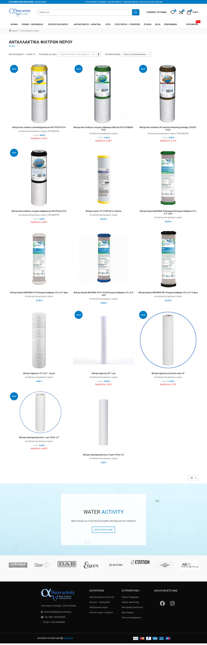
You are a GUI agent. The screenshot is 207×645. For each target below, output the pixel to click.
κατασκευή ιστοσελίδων (48, 638)
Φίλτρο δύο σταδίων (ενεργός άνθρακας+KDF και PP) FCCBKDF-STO (103, 128)
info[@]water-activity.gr (60, 612)
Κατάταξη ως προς (48, 54)
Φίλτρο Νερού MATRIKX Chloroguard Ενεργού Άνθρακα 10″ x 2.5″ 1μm (168, 212)
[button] (173, 12)
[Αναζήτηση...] (135, 12)
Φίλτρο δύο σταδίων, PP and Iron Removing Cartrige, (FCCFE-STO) (168, 128)
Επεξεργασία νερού (98, 607)
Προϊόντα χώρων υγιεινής (101, 597)
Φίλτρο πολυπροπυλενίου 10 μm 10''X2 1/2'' (103, 455)
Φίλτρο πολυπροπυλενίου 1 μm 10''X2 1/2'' (39, 437)
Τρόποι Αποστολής (130, 602)
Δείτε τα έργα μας (103, 530)
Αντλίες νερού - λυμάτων (101, 612)
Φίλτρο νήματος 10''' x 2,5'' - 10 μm (39, 373)
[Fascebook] (160, 600)
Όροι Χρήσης (128, 612)
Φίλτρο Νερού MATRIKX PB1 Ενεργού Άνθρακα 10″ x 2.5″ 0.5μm (168, 292)
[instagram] (171, 600)
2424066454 (59, 617)
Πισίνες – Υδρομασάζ (99, 602)
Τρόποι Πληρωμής (130, 597)
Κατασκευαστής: (113, 54)
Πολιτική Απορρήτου (131, 617)
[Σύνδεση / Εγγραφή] (157, 12)
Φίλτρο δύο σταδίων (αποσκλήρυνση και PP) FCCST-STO (39, 127)
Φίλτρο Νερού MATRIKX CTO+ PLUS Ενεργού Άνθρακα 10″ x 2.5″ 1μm (104, 293)
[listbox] (76, 54)
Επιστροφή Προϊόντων (132, 607)
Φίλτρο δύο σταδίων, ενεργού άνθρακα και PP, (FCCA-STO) (39, 211)
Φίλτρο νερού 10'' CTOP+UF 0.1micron (103, 211)
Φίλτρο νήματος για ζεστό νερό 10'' (168, 373)
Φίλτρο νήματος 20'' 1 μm (103, 373)
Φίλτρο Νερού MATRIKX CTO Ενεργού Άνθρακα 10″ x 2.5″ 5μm (39, 292)
